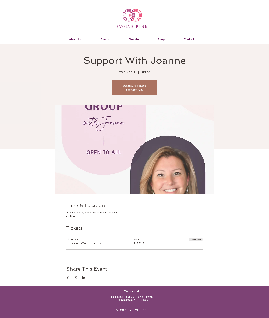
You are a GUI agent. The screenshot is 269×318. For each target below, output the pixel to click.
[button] (75, 39)
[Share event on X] (75, 277)
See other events (134, 89)
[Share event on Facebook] (67, 277)
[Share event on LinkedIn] (83, 277)
